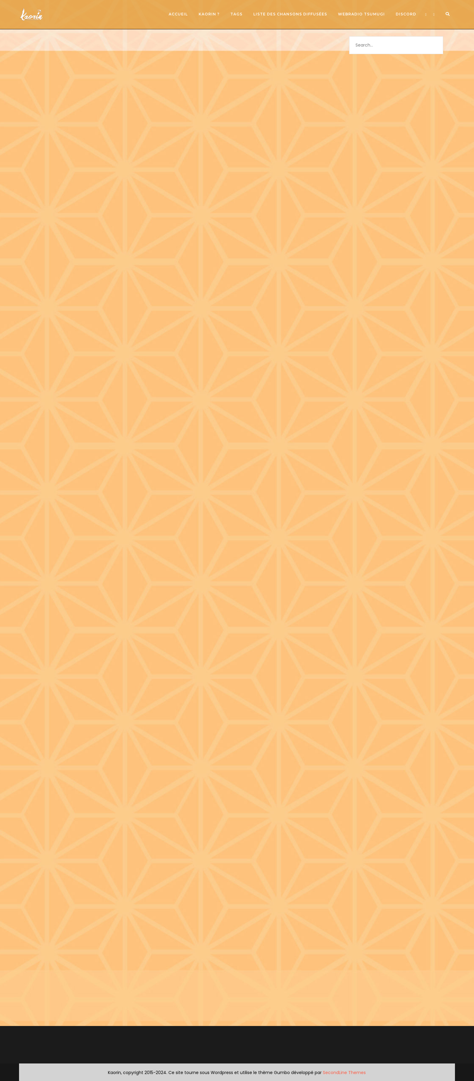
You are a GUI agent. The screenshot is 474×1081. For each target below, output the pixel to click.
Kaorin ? (209, 14)
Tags (236, 14)
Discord (406, 14)
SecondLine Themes (344, 1073)
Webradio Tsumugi (361, 14)
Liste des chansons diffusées (290, 14)
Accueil (178, 14)
